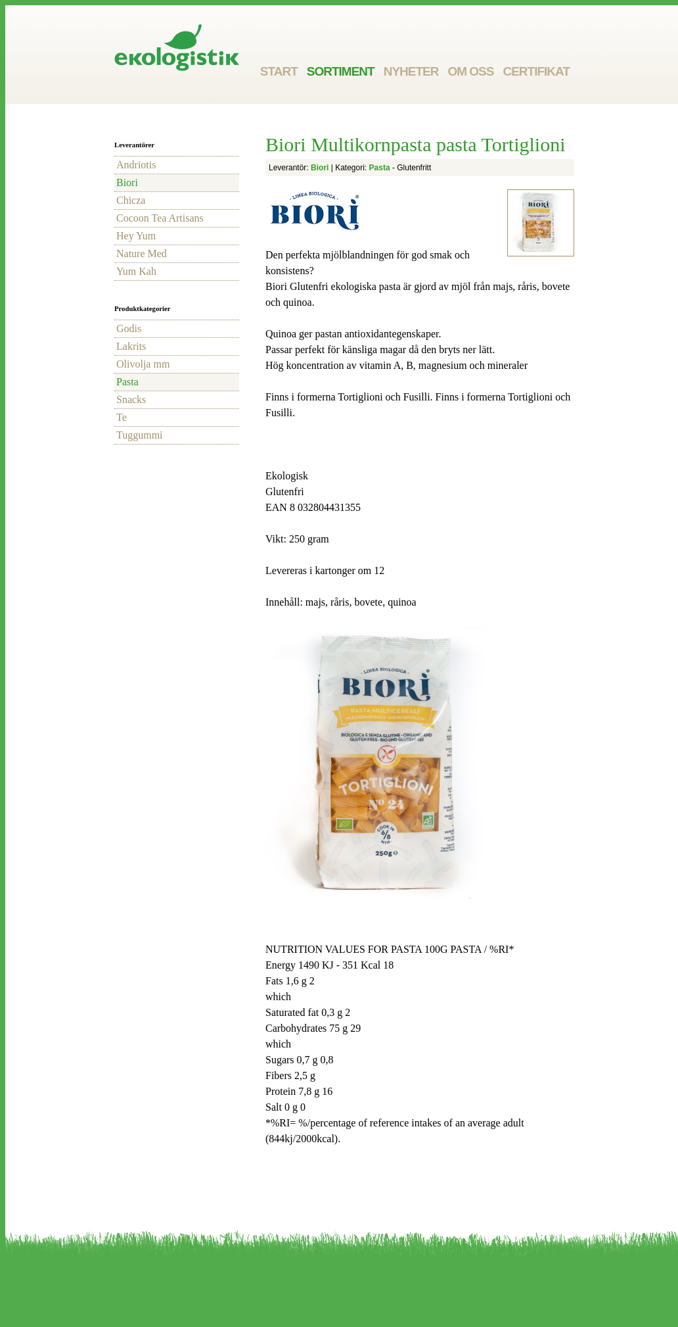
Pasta (127, 381)
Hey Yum (136, 235)
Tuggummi (139, 435)
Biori (127, 182)
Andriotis (136, 164)
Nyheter (411, 71)
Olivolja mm (143, 364)
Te (121, 417)
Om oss (470, 71)
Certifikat (536, 71)
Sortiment (340, 71)
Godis (128, 328)
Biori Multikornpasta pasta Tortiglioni (415, 144)
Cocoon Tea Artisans (160, 218)
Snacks (131, 399)
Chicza (130, 200)
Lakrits (131, 346)
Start (279, 71)
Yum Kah (136, 271)
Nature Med (141, 253)
